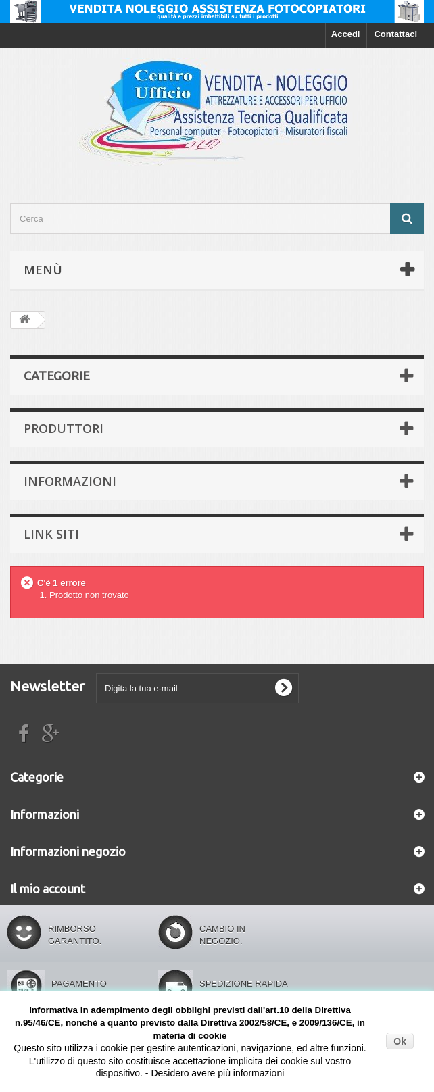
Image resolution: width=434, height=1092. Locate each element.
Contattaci (395, 34)
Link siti (51, 534)
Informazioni (70, 481)
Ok (399, 1041)
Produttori (63, 428)
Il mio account (47, 888)
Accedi (345, 34)
